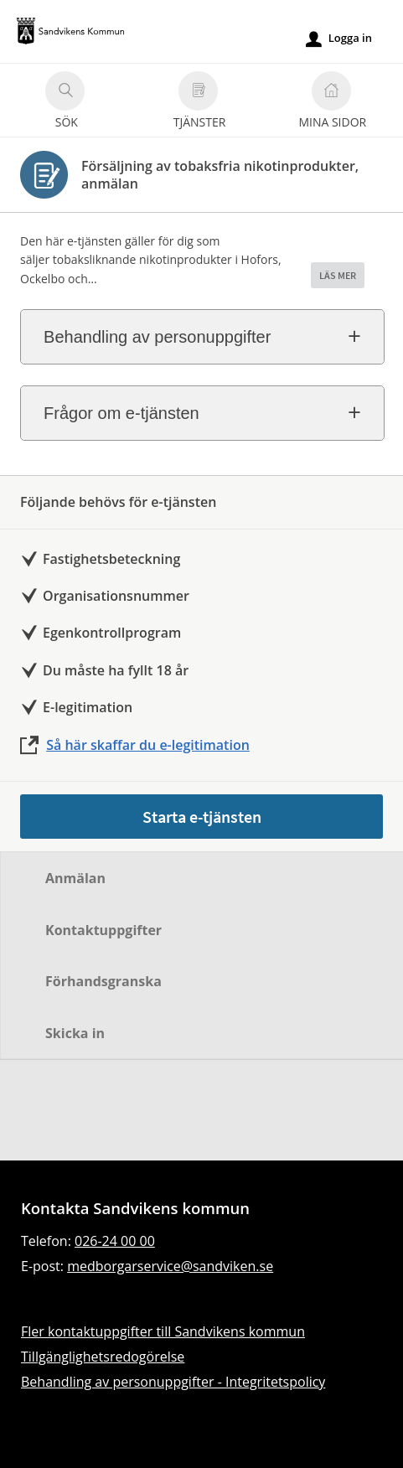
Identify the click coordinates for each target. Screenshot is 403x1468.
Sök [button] (65, 102)
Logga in (339, 38)
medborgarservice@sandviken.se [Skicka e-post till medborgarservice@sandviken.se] (170, 1266)
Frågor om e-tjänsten (121, 413)
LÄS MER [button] (337, 275)
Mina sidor (332, 102)
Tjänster (199, 102)
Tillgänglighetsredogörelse (102, 1356)
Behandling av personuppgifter (157, 337)
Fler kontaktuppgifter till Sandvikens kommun (163, 1331)
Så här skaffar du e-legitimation (148, 745)
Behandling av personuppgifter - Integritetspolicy (173, 1381)
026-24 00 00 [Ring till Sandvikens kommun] (115, 1241)
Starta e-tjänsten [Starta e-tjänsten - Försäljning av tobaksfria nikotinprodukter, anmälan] (201, 816)
